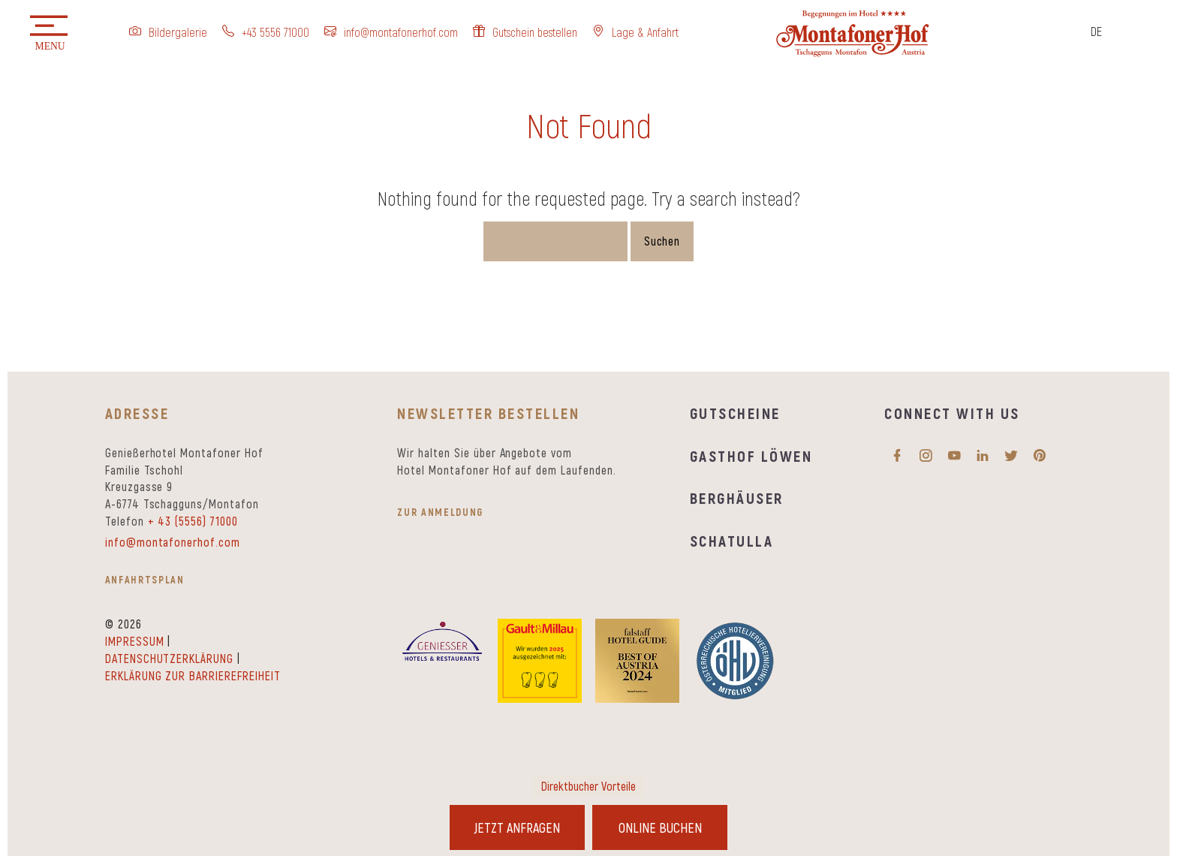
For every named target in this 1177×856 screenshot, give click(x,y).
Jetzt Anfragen (517, 827)
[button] (49, 34)
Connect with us (951, 412)
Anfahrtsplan (145, 579)
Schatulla (731, 540)
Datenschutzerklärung (169, 658)
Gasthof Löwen (751, 455)
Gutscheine (735, 412)
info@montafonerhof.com (172, 542)
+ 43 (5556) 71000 (193, 521)
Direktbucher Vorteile (588, 786)
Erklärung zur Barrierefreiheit (193, 675)
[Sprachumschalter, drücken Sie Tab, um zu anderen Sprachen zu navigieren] (1099, 32)
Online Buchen (660, 827)
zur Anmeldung (440, 511)
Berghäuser (737, 497)
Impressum (134, 641)
